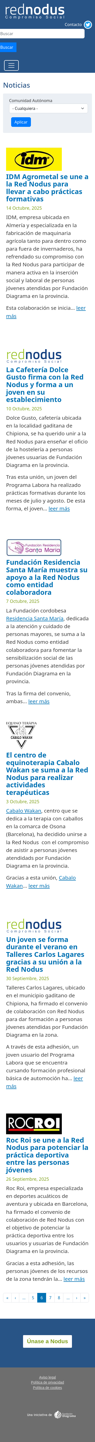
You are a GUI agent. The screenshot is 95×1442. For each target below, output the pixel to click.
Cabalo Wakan (23, 810)
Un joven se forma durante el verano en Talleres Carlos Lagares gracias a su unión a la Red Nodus (45, 954)
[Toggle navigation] (11, 65)
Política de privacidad (47, 1382)
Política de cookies (47, 1388)
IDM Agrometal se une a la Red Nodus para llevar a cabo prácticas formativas (47, 188)
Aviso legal (47, 1377)
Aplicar (21, 122)
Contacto (73, 24)
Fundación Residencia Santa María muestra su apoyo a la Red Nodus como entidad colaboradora (47, 577)
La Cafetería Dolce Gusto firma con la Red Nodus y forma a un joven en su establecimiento (45, 384)
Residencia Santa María (34, 618)
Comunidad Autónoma (30, 100)
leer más (59, 508)
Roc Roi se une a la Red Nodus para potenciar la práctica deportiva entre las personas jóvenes (47, 1154)
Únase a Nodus (47, 1341)
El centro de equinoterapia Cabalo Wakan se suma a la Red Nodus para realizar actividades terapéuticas (47, 773)
